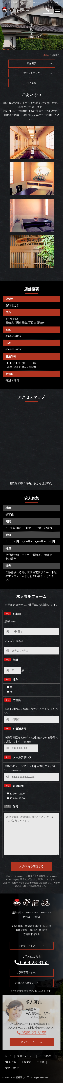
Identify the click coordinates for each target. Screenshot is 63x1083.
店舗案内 (26, 1062)
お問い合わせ (12, 1068)
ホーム (46, 55)
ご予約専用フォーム (31, 972)
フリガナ (14, 640)
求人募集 (39, 83)
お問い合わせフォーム (31, 983)
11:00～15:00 (16, 793)
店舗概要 (39, 63)
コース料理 (45, 1056)
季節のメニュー (25, 1056)
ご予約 (40, 1062)
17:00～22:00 (16, 798)
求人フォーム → (32, 1042)
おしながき (10, 1062)
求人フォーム (16, 576)
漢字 (10, 621)
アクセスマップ (37, 73)
